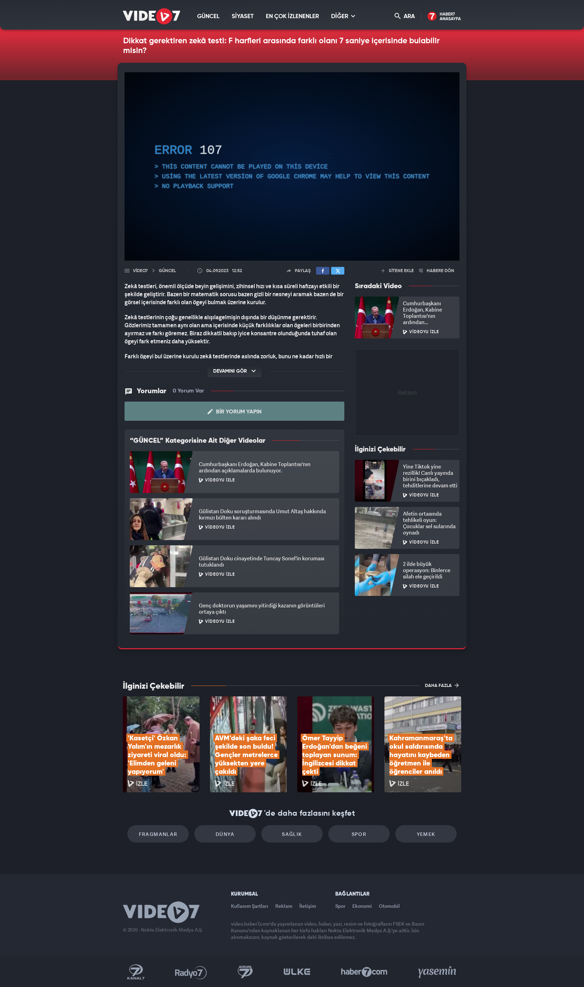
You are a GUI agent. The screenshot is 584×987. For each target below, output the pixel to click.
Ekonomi (362, 906)
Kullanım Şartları (249, 906)
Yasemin (437, 972)
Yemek (426, 834)
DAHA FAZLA (442, 685)
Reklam (283, 906)
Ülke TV (297, 972)
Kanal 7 (135, 972)
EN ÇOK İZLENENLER (292, 17)
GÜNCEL (208, 17)
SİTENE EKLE (397, 271)
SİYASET (243, 17)
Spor (359, 834)
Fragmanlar (158, 834)
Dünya (225, 834)
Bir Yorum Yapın (235, 411)
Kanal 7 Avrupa (245, 972)
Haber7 (364, 972)
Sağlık (292, 834)
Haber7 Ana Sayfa (444, 17)
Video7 (140, 271)
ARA (405, 16)
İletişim (307, 906)
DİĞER (343, 16)
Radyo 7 (191, 972)
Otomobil (389, 906)
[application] (292, 166)
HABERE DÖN (436, 271)
